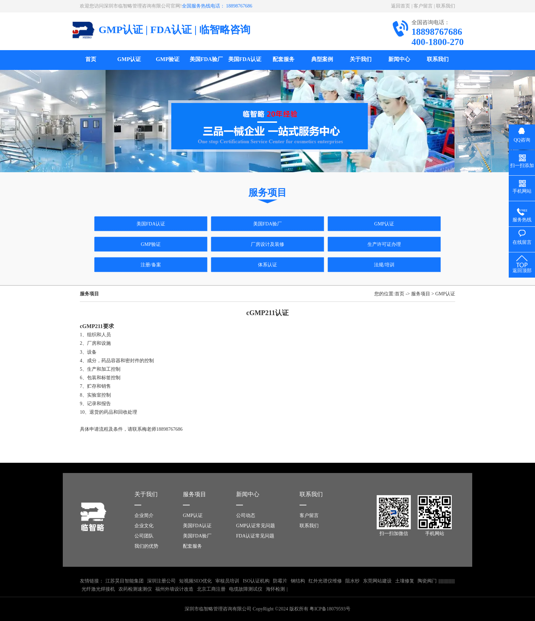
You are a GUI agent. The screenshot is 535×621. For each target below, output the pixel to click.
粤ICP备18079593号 (329, 608)
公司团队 (144, 535)
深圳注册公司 (161, 580)
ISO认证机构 (256, 580)
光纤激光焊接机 (98, 589)
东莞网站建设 (377, 580)
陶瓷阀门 (427, 580)
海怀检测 (275, 589)
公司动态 (245, 515)
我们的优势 (146, 546)
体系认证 (267, 264)
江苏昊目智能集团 (124, 580)
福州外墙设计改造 (174, 589)
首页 (90, 59)
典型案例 (322, 59)
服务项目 (420, 293)
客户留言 (423, 6)
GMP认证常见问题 (255, 525)
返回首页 (400, 6)
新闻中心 (399, 59)
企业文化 (144, 525)
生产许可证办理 (384, 244)
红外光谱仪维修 (325, 580)
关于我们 (361, 59)
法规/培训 (384, 264)
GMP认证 (129, 59)
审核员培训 (227, 580)
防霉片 (280, 580)
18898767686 (169, 429)
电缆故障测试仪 (245, 589)
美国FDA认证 (244, 59)
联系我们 (445, 6)
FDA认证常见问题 (255, 535)
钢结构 (298, 580)
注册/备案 (151, 264)
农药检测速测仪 (135, 589)
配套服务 (283, 59)
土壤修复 (404, 580)
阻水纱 (352, 580)
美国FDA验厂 (206, 59)
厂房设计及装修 (267, 244)
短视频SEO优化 (195, 580)
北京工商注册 (211, 589)
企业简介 (144, 515)
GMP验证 (167, 59)
